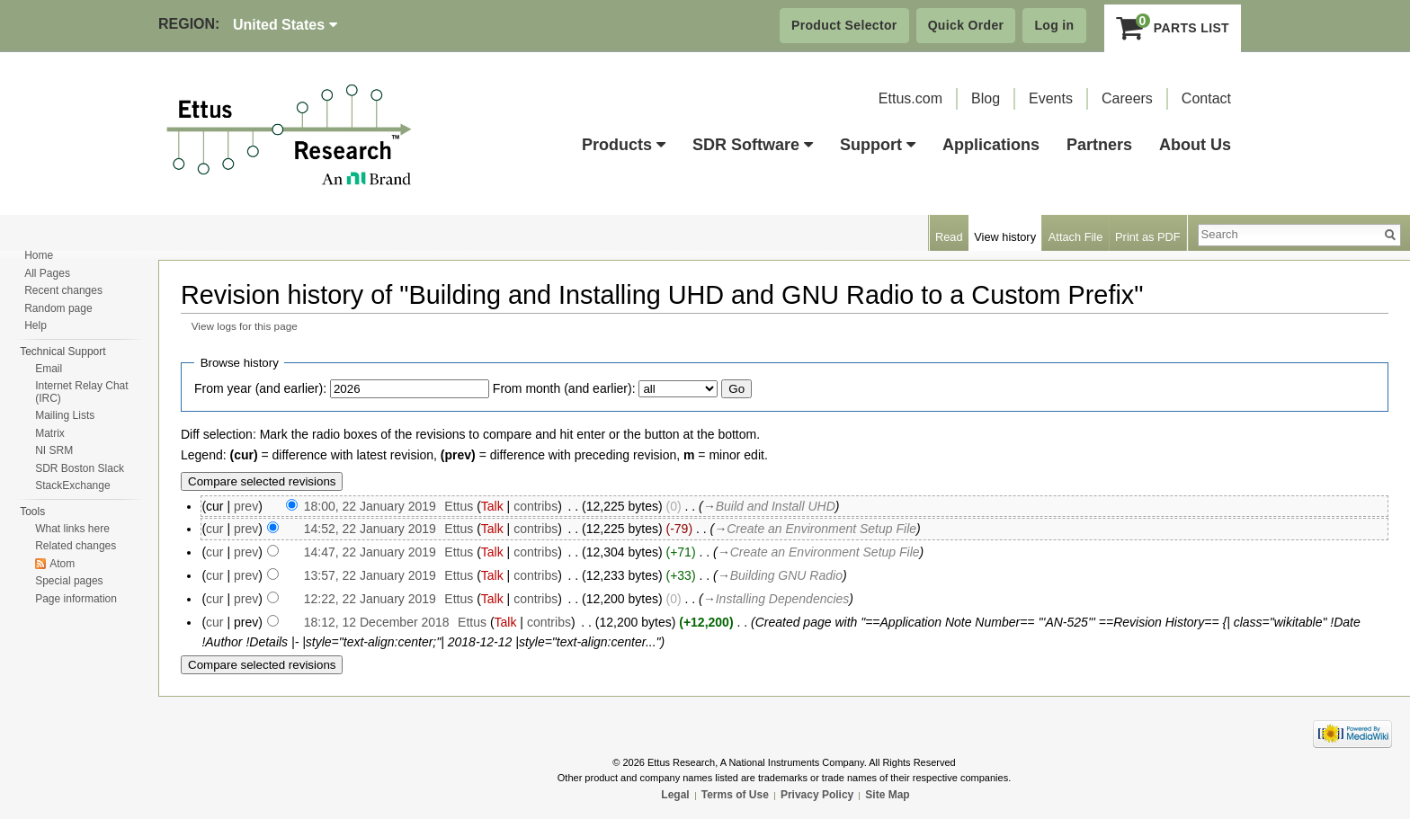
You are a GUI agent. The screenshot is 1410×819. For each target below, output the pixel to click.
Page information (76, 598)
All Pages (47, 273)
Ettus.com (910, 98)
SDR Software (752, 145)
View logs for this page (245, 326)
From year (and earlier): (260, 388)
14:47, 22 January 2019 (370, 552)
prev (246, 506)
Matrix (50, 433)
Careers (1127, 98)
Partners (1099, 145)
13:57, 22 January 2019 (370, 575)
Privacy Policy (817, 794)
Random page (58, 308)
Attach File (1075, 237)
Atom (62, 563)
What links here (72, 528)
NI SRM (54, 450)
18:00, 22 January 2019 (370, 506)
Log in (1054, 25)
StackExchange (72, 485)
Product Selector (844, 25)
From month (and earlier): (564, 388)
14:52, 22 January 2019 (370, 528)
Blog (985, 98)
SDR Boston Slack (79, 468)
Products (623, 145)
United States (285, 24)
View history (1005, 237)
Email (48, 368)
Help (35, 325)
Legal (675, 794)
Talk (492, 506)
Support (877, 145)
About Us (1195, 145)
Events (1051, 98)
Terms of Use (735, 794)
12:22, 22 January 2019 (370, 599)
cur (214, 528)
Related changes (75, 545)
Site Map (887, 794)
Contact (1206, 98)
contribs (535, 506)
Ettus (458, 506)
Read (949, 237)
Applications (991, 145)
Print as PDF (1148, 237)
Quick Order (966, 25)
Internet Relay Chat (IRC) (81, 392)
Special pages (69, 580)
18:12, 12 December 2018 (377, 622)
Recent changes (63, 290)
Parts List (1173, 27)
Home (38, 255)
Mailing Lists (64, 415)
